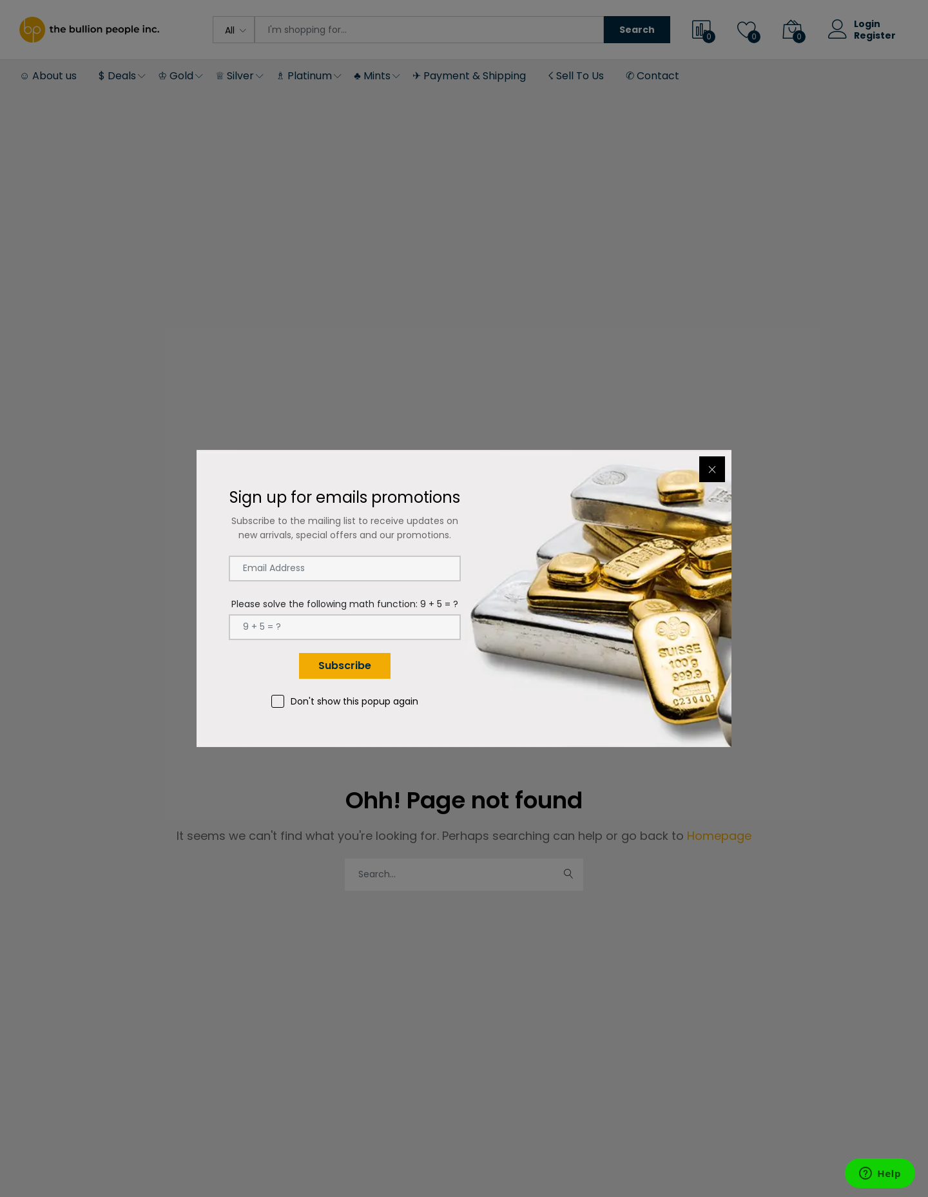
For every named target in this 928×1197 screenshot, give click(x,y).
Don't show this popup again (354, 701)
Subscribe (344, 665)
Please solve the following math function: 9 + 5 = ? (344, 604)
